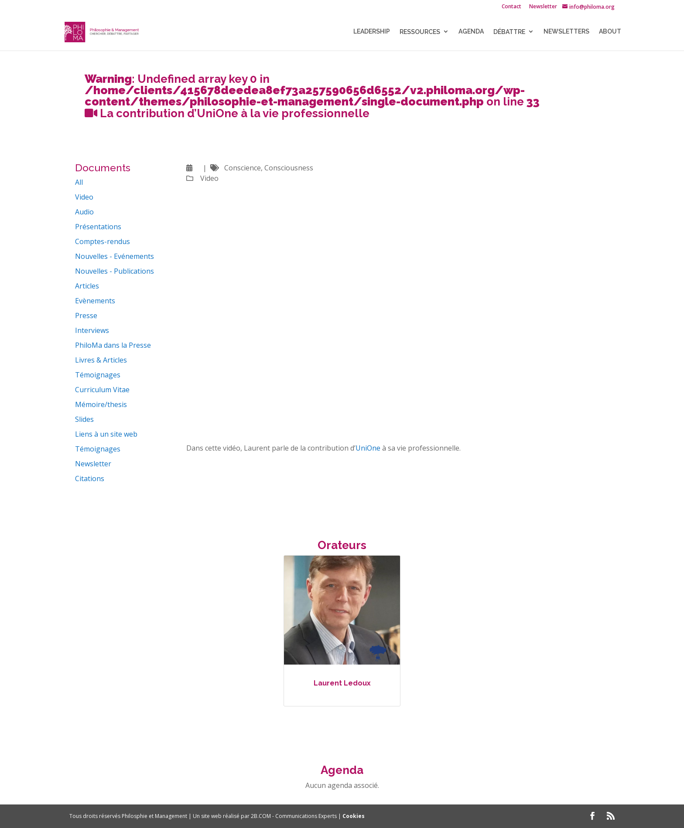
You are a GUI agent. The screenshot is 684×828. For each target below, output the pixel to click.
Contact (511, 7)
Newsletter (543, 7)
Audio (84, 212)
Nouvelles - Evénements (114, 256)
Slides (84, 419)
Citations (89, 478)
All (79, 182)
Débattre (509, 32)
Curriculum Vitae (102, 389)
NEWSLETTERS (566, 32)
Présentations (98, 226)
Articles (87, 286)
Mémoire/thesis (101, 404)
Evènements (95, 300)
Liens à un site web (106, 434)
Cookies (353, 816)
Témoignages (97, 375)
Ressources (420, 32)
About (610, 32)
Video (84, 197)
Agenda (471, 32)
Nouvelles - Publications (114, 271)
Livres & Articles (101, 360)
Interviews (92, 330)
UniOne (368, 448)
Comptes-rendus (102, 241)
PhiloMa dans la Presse (113, 345)
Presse (86, 315)
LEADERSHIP (371, 32)
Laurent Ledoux (342, 683)
